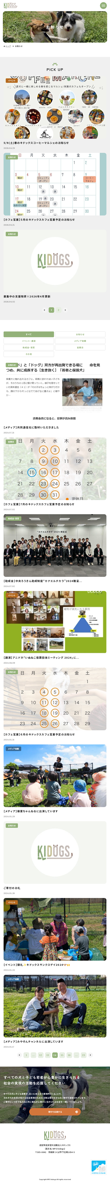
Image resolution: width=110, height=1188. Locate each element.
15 (62, 1055)
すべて (29, 334)
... (33, 1055)
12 (40, 1055)
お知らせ (80, 334)
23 (83, 1055)
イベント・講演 (29, 340)
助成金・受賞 (29, 347)
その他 (29, 354)
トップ (8, 46)
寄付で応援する (55, 1111)
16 (69, 1055)
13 (47, 1055)
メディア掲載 (80, 340)
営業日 (80, 347)
